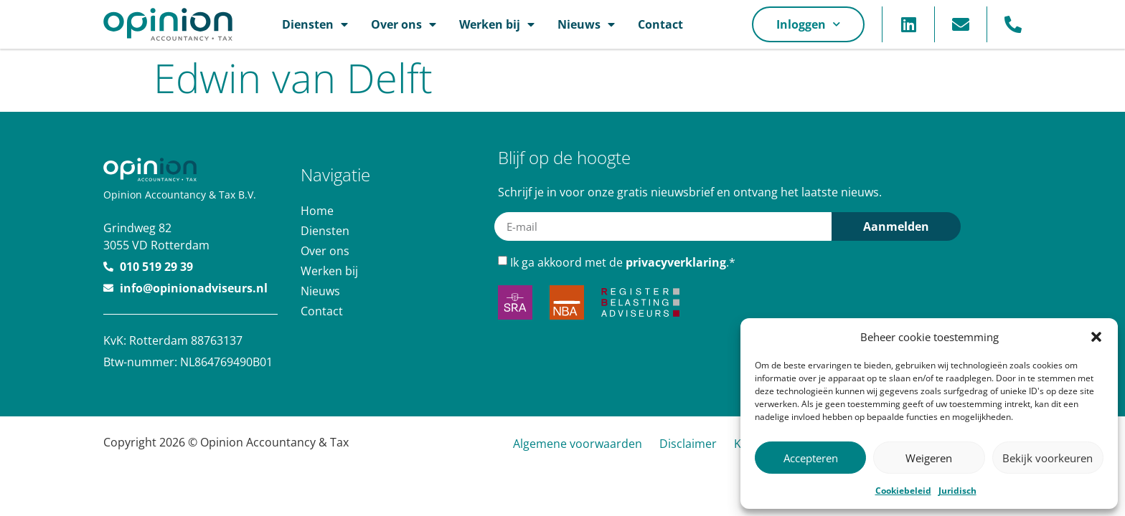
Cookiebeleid (903, 490)
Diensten (315, 24)
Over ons (403, 24)
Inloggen (808, 24)
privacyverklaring (676, 262)
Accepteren (810, 458)
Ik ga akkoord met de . (622, 262)
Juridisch (957, 490)
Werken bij (497, 24)
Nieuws (586, 24)
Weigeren (928, 458)
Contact (660, 24)
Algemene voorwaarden (577, 443)
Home (317, 211)
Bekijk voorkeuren (1047, 458)
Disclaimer (688, 443)
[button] (1096, 337)
